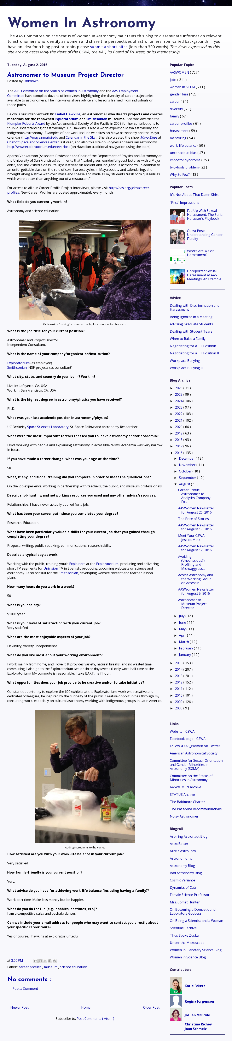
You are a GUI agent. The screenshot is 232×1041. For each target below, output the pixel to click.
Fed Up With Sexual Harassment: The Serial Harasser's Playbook (205, 214)
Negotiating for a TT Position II (194, 353)
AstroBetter (179, 843)
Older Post (151, 1007)
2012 (179, 682)
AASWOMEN (180, 72)
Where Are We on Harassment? (200, 253)
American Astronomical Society (194, 753)
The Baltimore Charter (187, 801)
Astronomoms (181, 858)
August (185, 484)
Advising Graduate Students (191, 324)
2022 (179, 413)
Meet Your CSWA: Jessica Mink (191, 537)
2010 (179, 695)
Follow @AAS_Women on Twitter (195, 746)
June (183, 622)
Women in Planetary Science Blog (196, 950)
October (185, 471)
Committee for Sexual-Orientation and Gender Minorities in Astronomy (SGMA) (196, 764)
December (187, 458)
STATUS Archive (182, 794)
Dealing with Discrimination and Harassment (194, 307)
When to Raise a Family (187, 338)
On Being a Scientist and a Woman (196, 920)
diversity (177, 109)
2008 (179, 708)
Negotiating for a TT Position (193, 346)
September (188, 477)
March (184, 641)
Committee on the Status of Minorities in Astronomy (191, 778)
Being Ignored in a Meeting (191, 317)
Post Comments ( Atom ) (95, 1018)
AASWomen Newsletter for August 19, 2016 (196, 527)
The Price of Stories (193, 518)
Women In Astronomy (81, 23)
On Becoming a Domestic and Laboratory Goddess (192, 911)
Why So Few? (180, 174)
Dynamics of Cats (183, 887)
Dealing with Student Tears (191, 331)
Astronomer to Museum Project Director (192, 604)
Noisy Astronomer (184, 816)
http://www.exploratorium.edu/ (38, 146)
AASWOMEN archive (185, 787)
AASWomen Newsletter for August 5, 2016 (196, 591)
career (175, 101)
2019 (179, 433)
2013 (179, 676)
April (183, 635)
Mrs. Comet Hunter (185, 902)
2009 (179, 701)
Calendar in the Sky (80, 137)
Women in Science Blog (188, 957)
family (175, 116)
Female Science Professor (189, 894)
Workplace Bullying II (186, 368)
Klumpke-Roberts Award (26, 123)
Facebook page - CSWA (187, 738)
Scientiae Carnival (183, 928)
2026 (179, 388)
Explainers (77, 563)
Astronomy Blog (182, 865)
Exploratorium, (107, 563)
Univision (51, 568)
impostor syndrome (185, 160)
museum (51, 967)
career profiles (30, 967)
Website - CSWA (182, 731)
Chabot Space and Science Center (33, 142)
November (187, 465)
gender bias (179, 94)
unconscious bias (183, 152)
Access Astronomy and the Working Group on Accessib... (195, 579)
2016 (179, 452)
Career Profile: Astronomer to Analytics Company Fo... (194, 496)
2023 (179, 407)
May (182, 629)
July (182, 616)
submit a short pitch (109, 46)
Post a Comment (25, 988)
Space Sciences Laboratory (48, 427)
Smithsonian (96, 119)
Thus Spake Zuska (184, 935)
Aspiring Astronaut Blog (189, 836)
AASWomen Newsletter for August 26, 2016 (196, 510)
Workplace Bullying (185, 360)
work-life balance (183, 145)
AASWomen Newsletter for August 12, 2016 (196, 548)
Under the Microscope (187, 942)
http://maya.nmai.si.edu (40, 137)
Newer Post (19, 1007)
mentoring (178, 138)
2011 (179, 688)
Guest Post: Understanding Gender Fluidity (205, 234)
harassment (179, 130)
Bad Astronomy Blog (186, 873)
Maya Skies (148, 137)
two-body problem (184, 167)
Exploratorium (67, 119)
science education (73, 967)
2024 (179, 401)
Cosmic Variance (182, 880)
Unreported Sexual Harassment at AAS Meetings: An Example (204, 275)
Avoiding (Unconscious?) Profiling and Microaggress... (191, 562)
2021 (179, 420)
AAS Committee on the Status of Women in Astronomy (56, 91)
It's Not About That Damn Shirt (194, 194)
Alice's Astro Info (183, 851)
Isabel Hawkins (67, 114)
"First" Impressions (184, 202)
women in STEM (183, 87)
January (185, 654)
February (186, 648)
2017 (179, 446)
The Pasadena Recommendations (196, 809)
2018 (179, 439)
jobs (173, 79)
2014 (179, 669)
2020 (179, 427)
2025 (179, 394)
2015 (179, 663)
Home (86, 1007)
